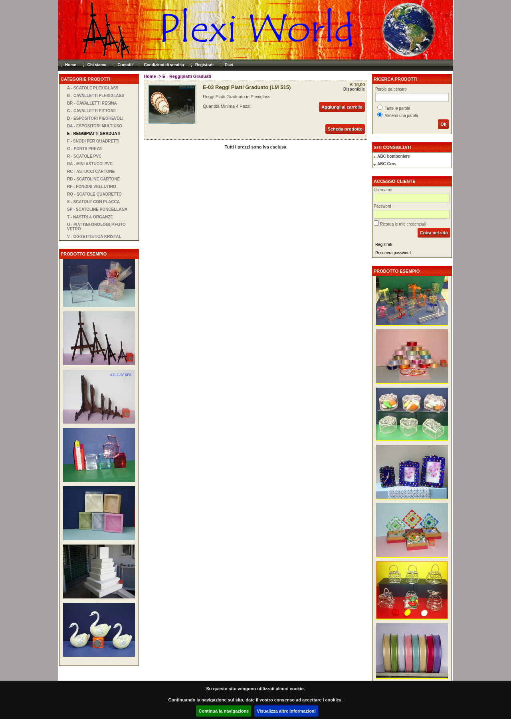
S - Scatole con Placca (93, 202)
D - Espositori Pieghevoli (95, 118)
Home (70, 65)
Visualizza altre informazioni (286, 711)
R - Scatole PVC (84, 156)
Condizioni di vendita (164, 65)
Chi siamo (97, 65)
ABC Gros (386, 164)
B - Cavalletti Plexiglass (95, 95)
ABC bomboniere (393, 156)
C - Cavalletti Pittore (91, 111)
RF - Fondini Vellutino (91, 186)
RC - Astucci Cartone (91, 171)
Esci (229, 65)
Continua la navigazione (223, 711)
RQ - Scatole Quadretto (94, 194)
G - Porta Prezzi (85, 149)
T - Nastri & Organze (90, 217)
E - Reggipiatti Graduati (94, 133)
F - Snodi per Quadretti (93, 141)
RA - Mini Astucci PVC (90, 164)
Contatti (125, 65)
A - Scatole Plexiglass (93, 88)
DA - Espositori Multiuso (94, 126)
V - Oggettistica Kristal (94, 236)
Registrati (204, 65)
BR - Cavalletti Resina (92, 103)
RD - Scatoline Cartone (93, 179)
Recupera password (393, 253)
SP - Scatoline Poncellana (97, 209)
